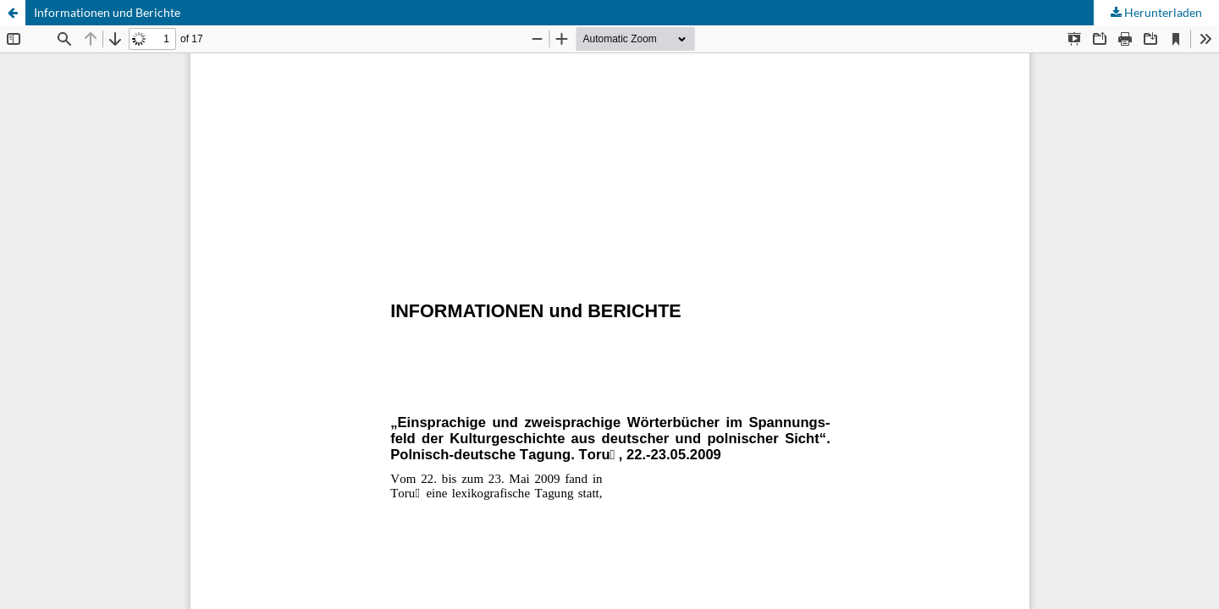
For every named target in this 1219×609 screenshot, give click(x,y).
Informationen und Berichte (107, 12)
